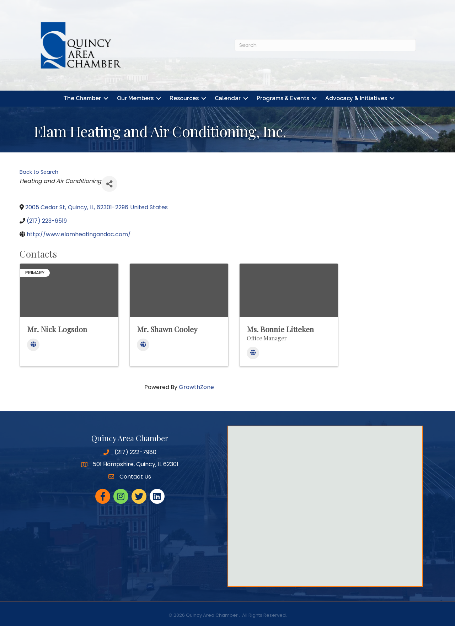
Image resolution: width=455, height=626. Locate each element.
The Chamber (82, 98)
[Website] (33, 345)
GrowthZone (196, 387)
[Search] (325, 45)
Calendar (228, 98)
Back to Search (39, 172)
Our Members (135, 98)
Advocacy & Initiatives (356, 98)
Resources (184, 98)
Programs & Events (283, 98)
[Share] (109, 184)
